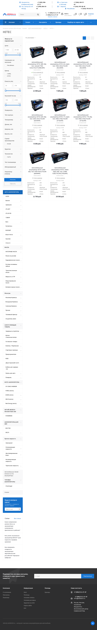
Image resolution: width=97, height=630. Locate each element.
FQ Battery (9, 226)
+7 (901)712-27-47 (54, 13)
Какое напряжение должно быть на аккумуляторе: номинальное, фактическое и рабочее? (12, 526)
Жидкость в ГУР (10, 276)
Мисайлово (71, 8)
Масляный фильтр (11, 297)
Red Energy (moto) (11, 403)
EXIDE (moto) (9, 395)
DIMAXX (8, 243)
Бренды (47, 592)
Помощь (26, 595)
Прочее (8, 310)
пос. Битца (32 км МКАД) (27, 7)
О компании (7, 592)
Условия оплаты (29, 597)
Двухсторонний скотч (12, 363)
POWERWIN (9, 416)
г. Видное (62, 6)
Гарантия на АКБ (29, 603)
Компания (6, 588)
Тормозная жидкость (12, 465)
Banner (8, 200)
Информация (28, 588)
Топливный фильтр (11, 314)
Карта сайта (28, 605)
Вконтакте (93, 623)
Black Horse (9, 234)
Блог (25, 592)
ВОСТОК (8, 428)
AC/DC (7, 196)
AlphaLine (9, 205)
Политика (6, 597)
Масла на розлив (11, 256)
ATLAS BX (8, 213)
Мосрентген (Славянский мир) (27, 3)
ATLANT (8, 209)
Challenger (9, 486)
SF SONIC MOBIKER (11, 386)
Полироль (8, 377)
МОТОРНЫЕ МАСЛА (11, 251)
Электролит (9, 443)
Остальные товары (11, 341)
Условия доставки (30, 600)
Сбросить (13, 184)
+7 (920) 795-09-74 (87, 8)
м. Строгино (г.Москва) (63, 3)
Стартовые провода (12, 350)
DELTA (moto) (9, 399)
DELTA (7, 432)
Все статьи (17, 518)
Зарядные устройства (12, 331)
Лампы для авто (10, 373)
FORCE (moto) (10, 390)
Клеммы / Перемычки (12, 346)
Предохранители (11, 354)
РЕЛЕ (7, 358)
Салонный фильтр (11, 306)
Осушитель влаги (11, 319)
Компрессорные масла (13, 287)
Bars (7, 222)
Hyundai (8, 239)
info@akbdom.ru (79, 598)
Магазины (6, 595)
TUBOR (8, 217)
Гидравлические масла (13, 260)
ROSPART (8, 230)
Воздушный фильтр (12, 302)
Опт (25, 608)
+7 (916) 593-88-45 (79, 6)
